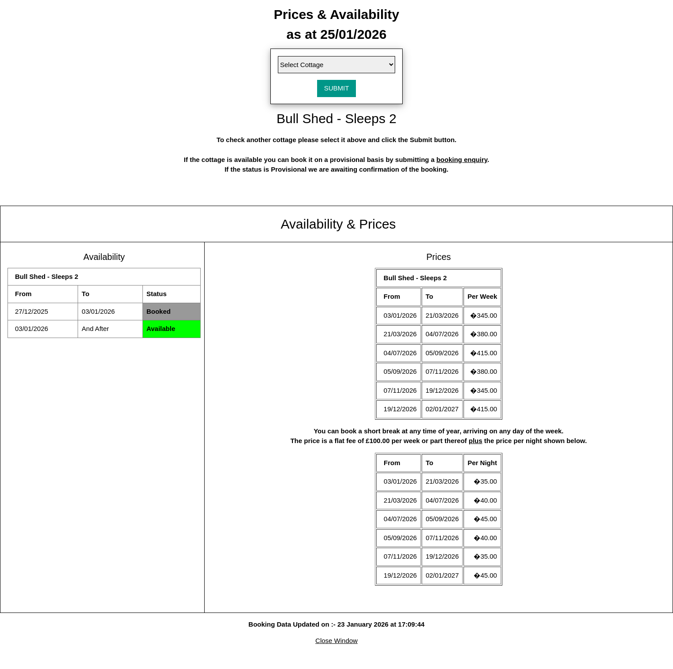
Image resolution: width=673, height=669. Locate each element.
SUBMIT (336, 88)
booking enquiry (461, 159)
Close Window (336, 640)
